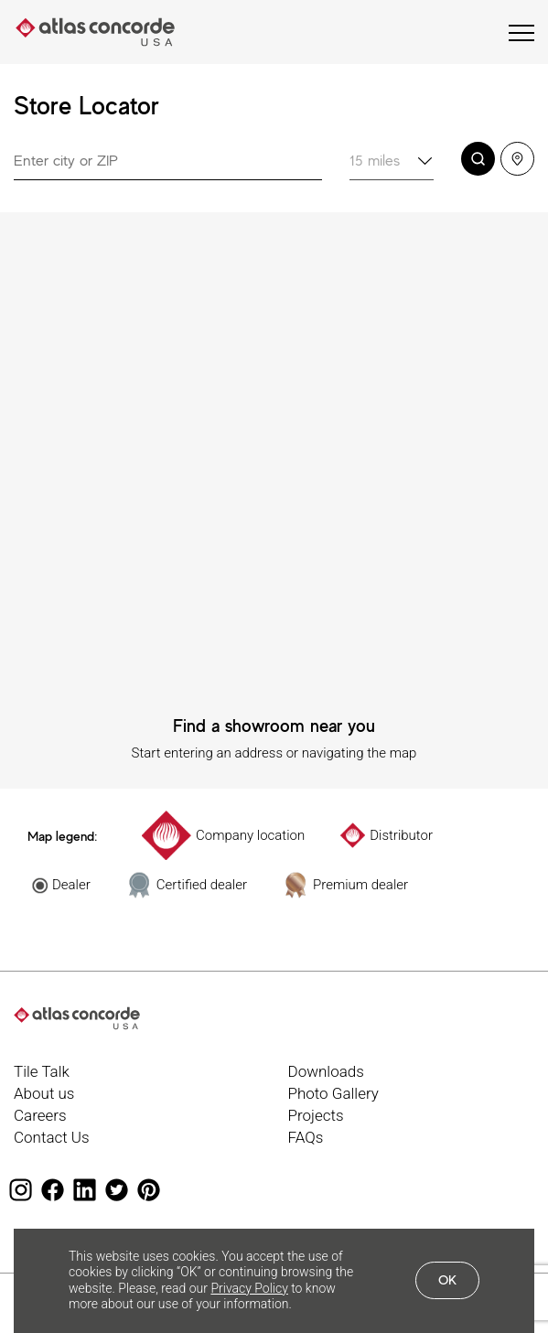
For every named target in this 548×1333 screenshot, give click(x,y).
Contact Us (52, 1137)
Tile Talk (42, 1071)
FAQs (306, 1137)
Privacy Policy (248, 1288)
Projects (316, 1115)
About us (44, 1093)
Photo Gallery (333, 1093)
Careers (40, 1115)
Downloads (326, 1071)
